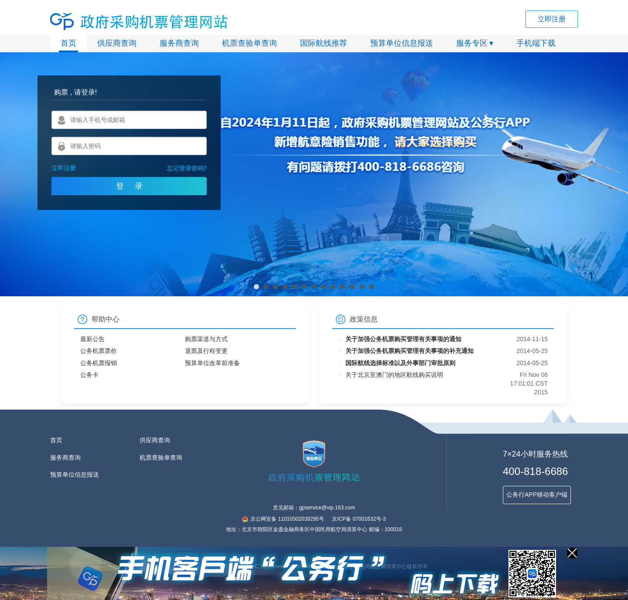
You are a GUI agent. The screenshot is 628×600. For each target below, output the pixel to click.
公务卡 (89, 374)
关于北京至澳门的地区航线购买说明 (394, 374)
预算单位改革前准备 (212, 362)
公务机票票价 (98, 350)
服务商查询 (179, 43)
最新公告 (92, 339)
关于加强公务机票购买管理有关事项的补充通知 (409, 350)
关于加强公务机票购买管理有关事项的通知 (403, 339)
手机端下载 (536, 43)
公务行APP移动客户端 (536, 494)
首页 (68, 43)
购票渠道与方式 (206, 339)
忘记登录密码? (187, 168)
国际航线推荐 (323, 43)
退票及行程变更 (206, 350)
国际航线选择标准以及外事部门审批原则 (400, 362)
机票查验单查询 (249, 43)
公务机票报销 (98, 362)
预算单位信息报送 (401, 43)
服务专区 (472, 43)
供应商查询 (117, 43)
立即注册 (552, 19)
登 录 (129, 186)
